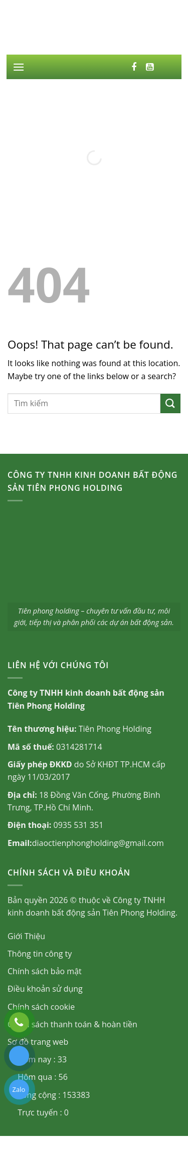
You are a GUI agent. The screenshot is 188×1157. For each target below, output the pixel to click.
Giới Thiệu (26, 936)
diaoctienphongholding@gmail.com (98, 842)
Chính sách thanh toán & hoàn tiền (72, 1024)
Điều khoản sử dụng (45, 988)
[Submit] (170, 403)
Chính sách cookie (41, 1006)
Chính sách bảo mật (45, 971)
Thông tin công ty (40, 953)
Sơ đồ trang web (38, 1041)
